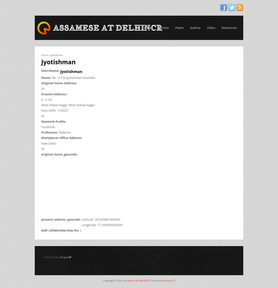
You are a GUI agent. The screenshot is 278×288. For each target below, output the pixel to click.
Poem (179, 28)
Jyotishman (71, 71)
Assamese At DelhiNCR (136, 280)
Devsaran (168, 280)
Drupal (65, 257)
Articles (163, 28)
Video (211, 28)
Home (146, 28)
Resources (229, 28)
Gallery (195, 28)
